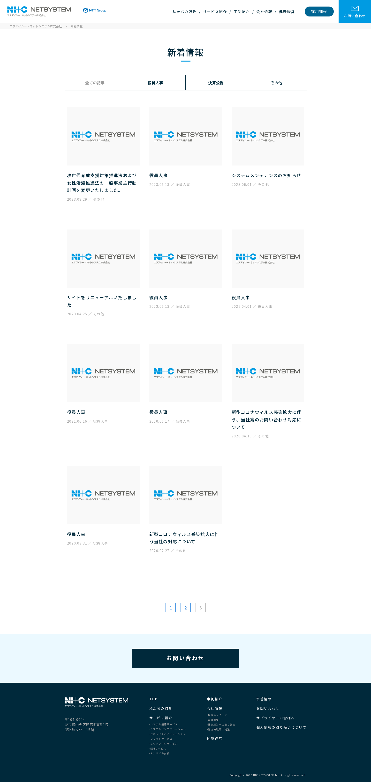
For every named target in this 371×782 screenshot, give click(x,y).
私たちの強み (185, 11)
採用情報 (319, 11)
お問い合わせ (354, 12)
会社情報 (264, 11)
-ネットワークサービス (163, 744)
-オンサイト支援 (159, 753)
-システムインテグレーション (167, 729)
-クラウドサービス (161, 739)
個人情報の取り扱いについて (281, 727)
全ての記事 (95, 83)
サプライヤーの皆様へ (275, 717)
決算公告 (216, 83)
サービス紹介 (215, 11)
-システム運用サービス (163, 724)
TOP (153, 699)
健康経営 (287, 11)
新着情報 (264, 699)
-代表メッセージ (217, 715)
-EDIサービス (157, 748)
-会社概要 (213, 720)
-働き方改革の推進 (218, 729)
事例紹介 (242, 11)
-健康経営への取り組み (221, 724)
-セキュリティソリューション (167, 734)
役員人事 (155, 83)
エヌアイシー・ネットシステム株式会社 (39, 11)
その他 (276, 83)
